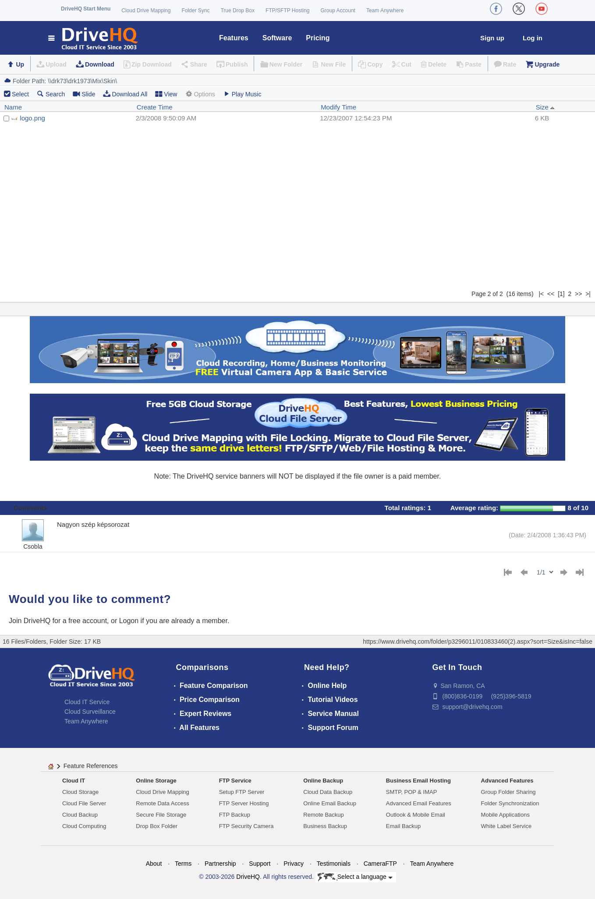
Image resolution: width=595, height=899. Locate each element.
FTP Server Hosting (244, 803)
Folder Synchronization (510, 803)
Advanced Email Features (418, 803)
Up (20, 64)
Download (99, 64)
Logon (129, 620)
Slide (84, 94)
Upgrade (547, 64)
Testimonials (334, 863)
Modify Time (338, 107)
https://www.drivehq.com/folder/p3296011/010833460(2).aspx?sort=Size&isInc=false (477, 641)
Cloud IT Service (87, 701)
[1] (561, 293)
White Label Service (506, 826)
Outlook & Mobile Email (415, 814)
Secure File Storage (161, 814)
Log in (532, 38)
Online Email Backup (329, 803)
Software (277, 38)
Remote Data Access (162, 803)
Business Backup (325, 826)
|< (541, 293)
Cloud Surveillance (90, 711)
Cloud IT (73, 780)
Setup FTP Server (242, 792)
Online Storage (156, 780)
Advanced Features (507, 780)
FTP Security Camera (246, 826)
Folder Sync (195, 10)
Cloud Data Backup (327, 792)
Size (545, 107)
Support (259, 863)
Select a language (355, 877)
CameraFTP (380, 863)
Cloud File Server (84, 803)
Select (20, 94)
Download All (125, 94)
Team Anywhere (385, 10)
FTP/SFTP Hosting (287, 10)
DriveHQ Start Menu (85, 9)
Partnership (220, 863)
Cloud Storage (80, 792)
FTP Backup (234, 814)
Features (233, 38)
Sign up (492, 38)
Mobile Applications (505, 814)
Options (200, 94)
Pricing (317, 38)
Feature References (91, 765)
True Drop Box (237, 10)
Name (13, 107)
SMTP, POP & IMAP (411, 792)
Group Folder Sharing (508, 792)
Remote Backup (323, 814)
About (154, 863)
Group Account (338, 10)
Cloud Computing (84, 826)
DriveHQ (248, 876)
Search (51, 94)
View (166, 94)
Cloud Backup (80, 814)
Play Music (242, 94)
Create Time (155, 107)
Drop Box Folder (156, 826)
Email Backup (403, 826)
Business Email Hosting (418, 780)
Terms (183, 863)
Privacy (293, 863)
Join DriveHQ (31, 620)
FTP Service (235, 780)
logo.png (32, 118)
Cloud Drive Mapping (145, 10)
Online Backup (323, 780)
